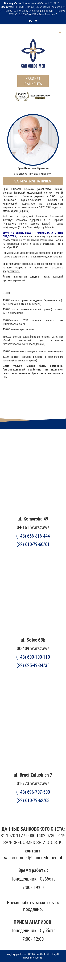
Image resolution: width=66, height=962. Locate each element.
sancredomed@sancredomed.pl (33, 857)
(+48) (33, 792)
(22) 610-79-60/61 (33, 544)
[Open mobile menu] (60, 34)
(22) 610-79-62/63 (33, 800)
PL (30, 20)
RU (35, 20)
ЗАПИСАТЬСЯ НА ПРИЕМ (33, 181)
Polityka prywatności (16, 954)
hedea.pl (39, 957)
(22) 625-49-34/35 (33, 665)
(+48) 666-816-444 (33, 536)
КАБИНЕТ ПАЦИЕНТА (33, 81)
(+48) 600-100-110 (33, 657)
